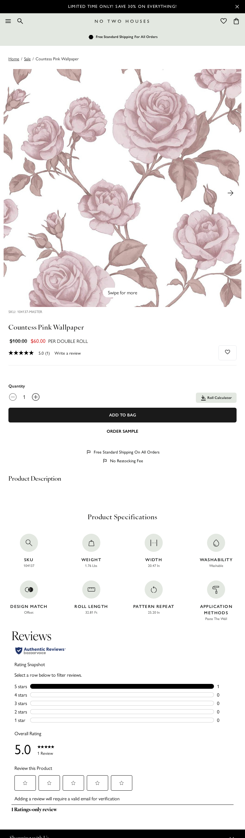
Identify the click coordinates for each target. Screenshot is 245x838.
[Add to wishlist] (228, 352)
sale (27, 58)
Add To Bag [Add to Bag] (122, 415)
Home (13, 58)
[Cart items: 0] (236, 21)
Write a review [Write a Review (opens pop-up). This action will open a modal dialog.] (68, 353)
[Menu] (8, 21)
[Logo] (122, 21)
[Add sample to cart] (122, 431)
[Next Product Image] (230, 193)
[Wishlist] (224, 21)
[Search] (20, 21)
